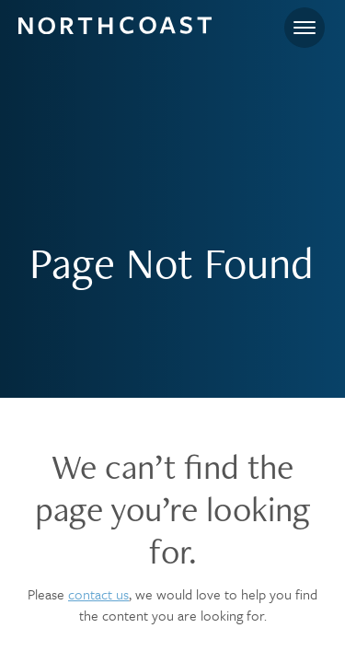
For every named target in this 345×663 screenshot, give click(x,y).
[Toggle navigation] (304, 28)
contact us (98, 594)
